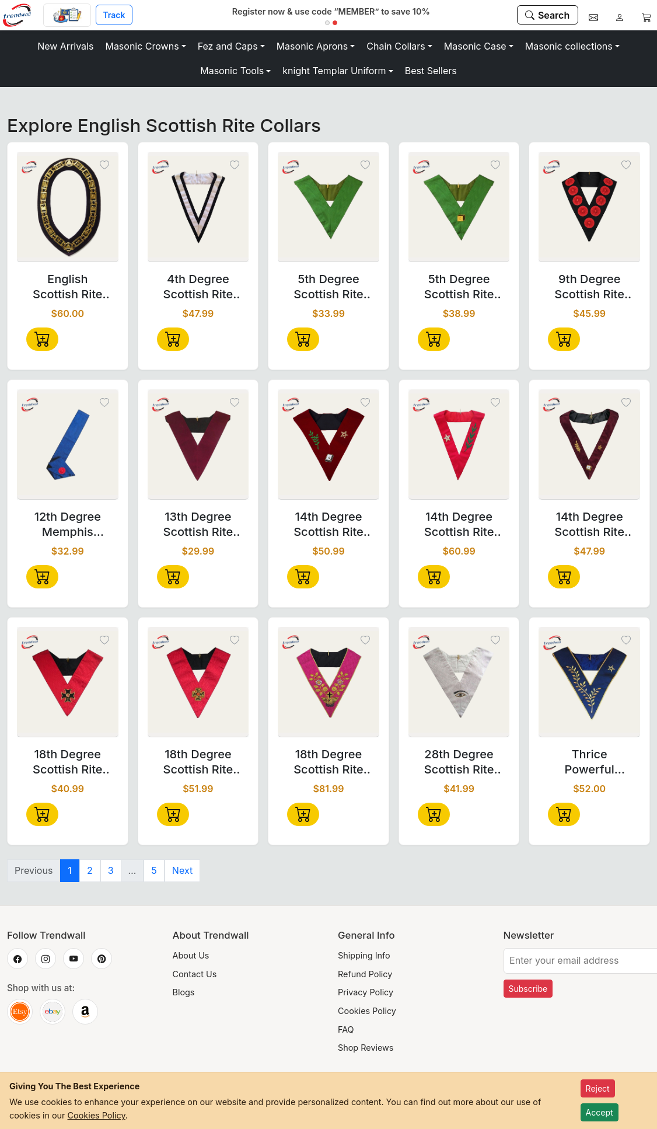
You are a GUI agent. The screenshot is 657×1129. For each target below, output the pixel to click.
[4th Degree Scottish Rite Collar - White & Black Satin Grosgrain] (198, 207)
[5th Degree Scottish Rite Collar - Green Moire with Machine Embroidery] (459, 207)
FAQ (346, 1029)
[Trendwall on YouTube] (73, 958)
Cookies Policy (367, 1011)
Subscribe (528, 989)
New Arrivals (65, 46)
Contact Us (195, 974)
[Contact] (593, 15)
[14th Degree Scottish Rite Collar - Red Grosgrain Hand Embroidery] (459, 444)
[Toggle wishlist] (104, 165)
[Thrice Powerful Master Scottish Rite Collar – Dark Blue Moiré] (589, 682)
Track (114, 15)
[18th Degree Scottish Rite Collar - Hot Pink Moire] (198, 682)
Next (182, 870)
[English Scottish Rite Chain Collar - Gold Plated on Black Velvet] (67, 207)
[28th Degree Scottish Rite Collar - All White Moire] (459, 682)
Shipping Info (364, 955)
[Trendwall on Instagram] (45, 958)
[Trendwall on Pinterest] (101, 958)
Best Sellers (431, 70)
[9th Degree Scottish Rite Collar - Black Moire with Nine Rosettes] (589, 207)
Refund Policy (365, 974)
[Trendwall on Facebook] (17, 958)
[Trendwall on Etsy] (20, 1012)
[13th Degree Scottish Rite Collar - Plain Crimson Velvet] (198, 444)
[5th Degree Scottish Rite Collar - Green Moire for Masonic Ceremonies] (328, 207)
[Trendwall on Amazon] (85, 1012)
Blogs (184, 992)
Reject (598, 1088)
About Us (191, 955)
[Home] (21, 15)
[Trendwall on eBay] (52, 1012)
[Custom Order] (67, 15)
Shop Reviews (365, 1048)
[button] (145, 46)
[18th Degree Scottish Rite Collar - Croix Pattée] (67, 682)
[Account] (619, 15)
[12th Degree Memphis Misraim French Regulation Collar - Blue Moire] (67, 444)
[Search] (547, 14)
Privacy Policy (365, 992)
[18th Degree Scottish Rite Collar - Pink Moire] (328, 682)
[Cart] (646, 15)
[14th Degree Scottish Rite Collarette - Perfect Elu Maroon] (589, 444)
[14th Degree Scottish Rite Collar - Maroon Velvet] (328, 444)
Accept (599, 1112)
